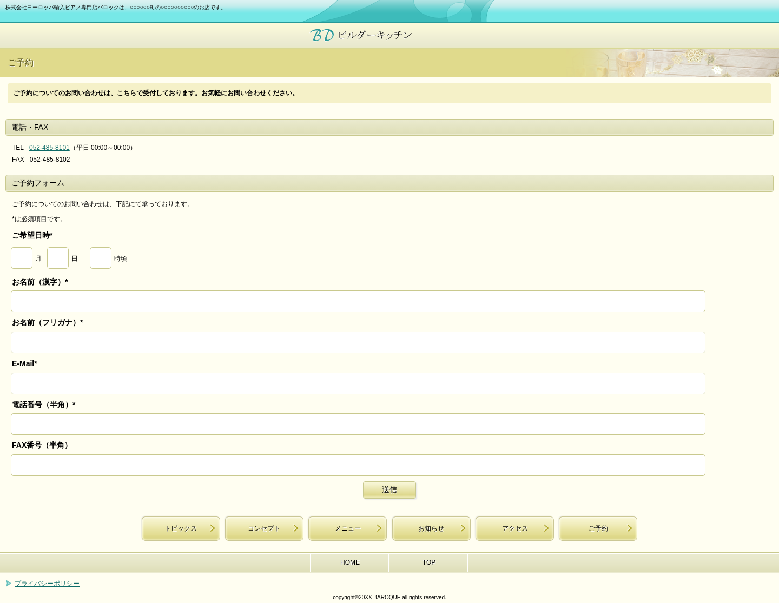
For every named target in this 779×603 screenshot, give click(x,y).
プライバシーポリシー (47, 583)
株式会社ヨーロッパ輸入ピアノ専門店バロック (389, 35)
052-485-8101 (49, 147)
